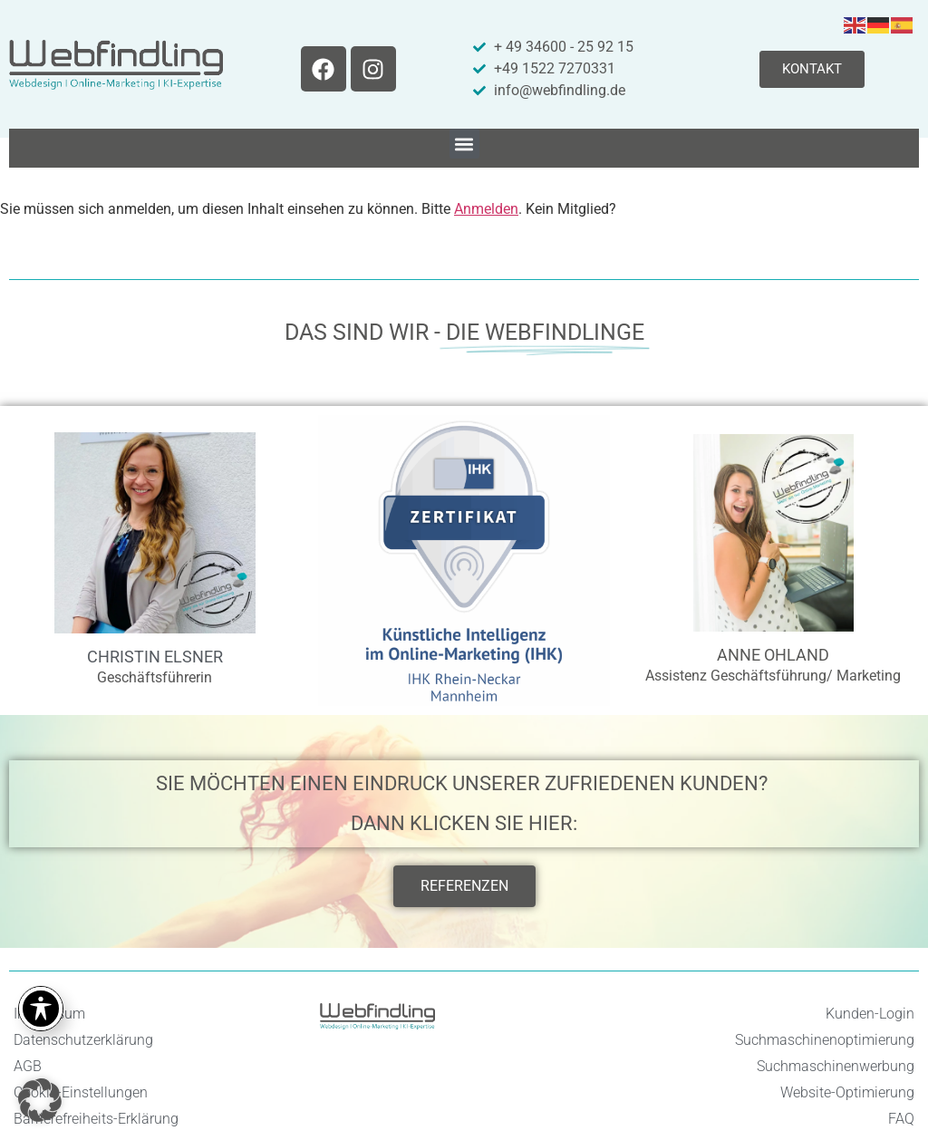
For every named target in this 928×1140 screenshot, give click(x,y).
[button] (464, 144)
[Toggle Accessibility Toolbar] (41, 1008)
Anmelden (486, 208)
